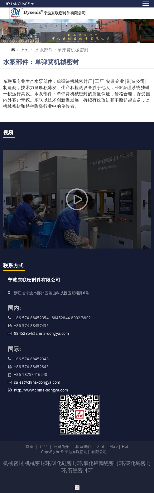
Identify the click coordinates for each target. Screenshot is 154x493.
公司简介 (61, 446)
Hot (25, 50)
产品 (43, 446)
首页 (29, 446)
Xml (100, 446)
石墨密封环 (80, 470)
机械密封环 (38, 463)
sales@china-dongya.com (37, 382)
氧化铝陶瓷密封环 (104, 463)
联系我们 (83, 446)
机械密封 (13, 463)
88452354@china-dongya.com (41, 333)
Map (113, 446)
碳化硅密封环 (66, 463)
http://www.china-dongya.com (41, 389)
